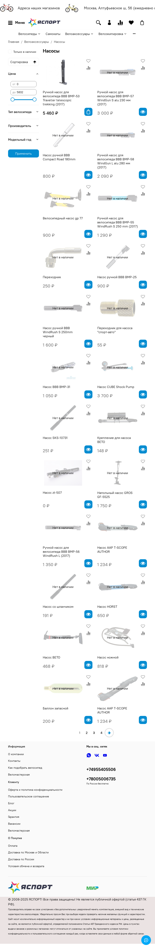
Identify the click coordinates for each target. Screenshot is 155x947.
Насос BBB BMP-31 (56, 387)
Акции (12, 810)
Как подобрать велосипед (25, 767)
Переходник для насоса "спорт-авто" (114, 330)
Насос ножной (107, 657)
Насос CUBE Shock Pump (115, 387)
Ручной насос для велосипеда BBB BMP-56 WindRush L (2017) (61, 551)
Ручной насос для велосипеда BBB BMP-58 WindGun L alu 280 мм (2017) (115, 161)
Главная (13, 42)
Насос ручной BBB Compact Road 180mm (59, 157)
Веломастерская (19, 774)
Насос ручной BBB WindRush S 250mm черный (58, 332)
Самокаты (53, 34)
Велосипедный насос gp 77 (63, 218)
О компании (16, 754)
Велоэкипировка (112, 34)
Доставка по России (21, 859)
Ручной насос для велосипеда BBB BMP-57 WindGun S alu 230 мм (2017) (115, 98)
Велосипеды (29, 34)
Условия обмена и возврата (26, 866)
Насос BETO (51, 657)
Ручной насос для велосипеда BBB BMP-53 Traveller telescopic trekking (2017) (61, 98)
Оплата (12, 846)
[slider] (12, 99)
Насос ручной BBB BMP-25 (117, 277)
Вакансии (14, 823)
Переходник (52, 277)
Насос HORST (107, 607)
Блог (11, 803)
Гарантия (13, 817)
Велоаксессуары (79, 34)
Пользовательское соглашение (28, 796)
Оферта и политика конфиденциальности (35, 790)
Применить (23, 153)
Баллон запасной (55, 708)
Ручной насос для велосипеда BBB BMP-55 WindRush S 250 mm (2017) (117, 222)
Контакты (14, 761)
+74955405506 (101, 769)
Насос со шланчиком (58, 607)
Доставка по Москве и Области (28, 852)
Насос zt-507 (52, 492)
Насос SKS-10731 (55, 438)
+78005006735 (101, 779)
